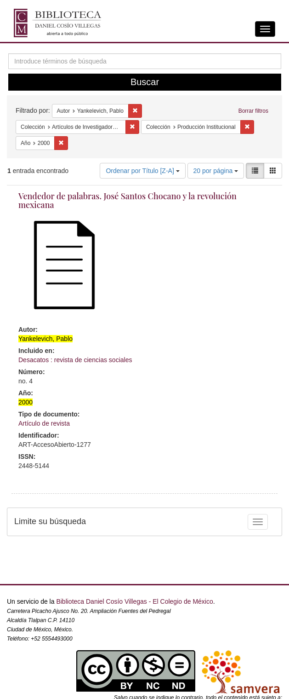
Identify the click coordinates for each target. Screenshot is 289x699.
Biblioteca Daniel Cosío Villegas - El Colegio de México (134, 601)
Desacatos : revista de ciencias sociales (75, 360)
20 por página (215, 170)
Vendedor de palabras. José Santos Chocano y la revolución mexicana (127, 201)
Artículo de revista (44, 423)
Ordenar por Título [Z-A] (142, 170)
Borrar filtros (253, 111)
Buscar (144, 82)
